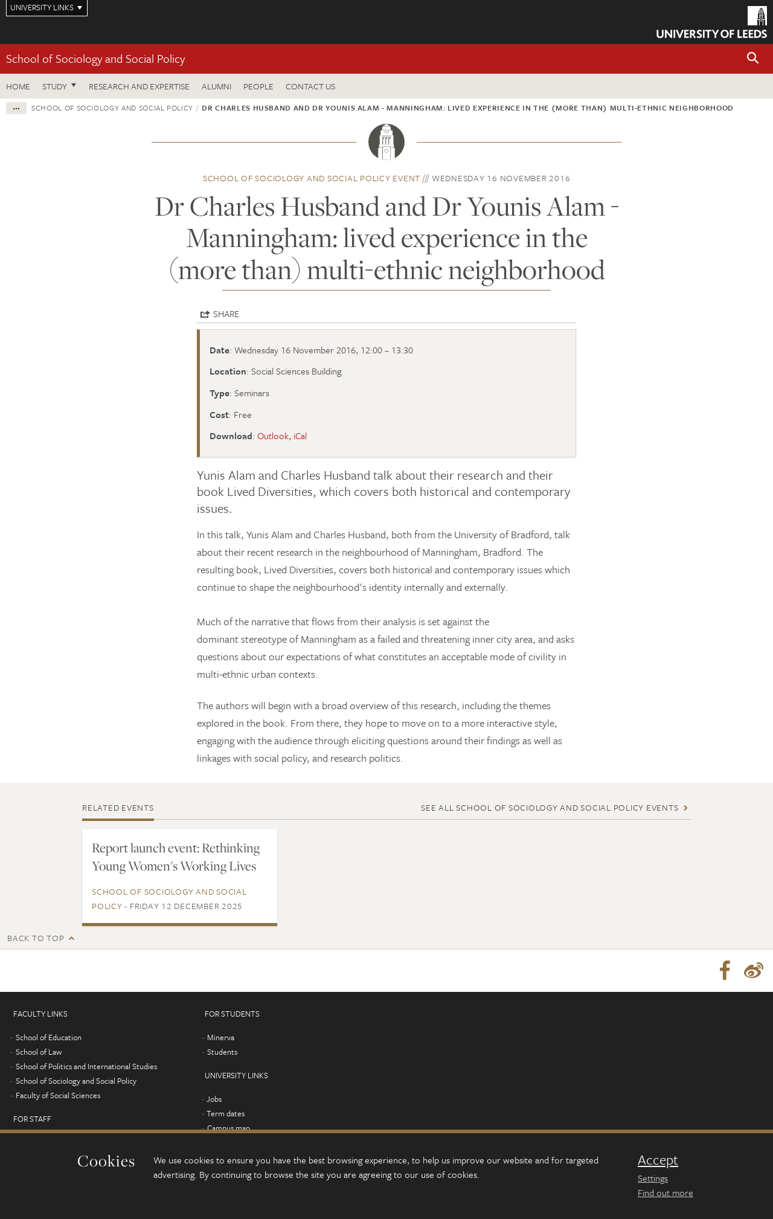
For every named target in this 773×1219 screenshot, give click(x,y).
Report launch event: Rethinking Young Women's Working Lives (176, 856)
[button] (753, 59)
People (258, 86)
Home (18, 86)
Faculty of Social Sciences (58, 1095)
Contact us (310, 86)
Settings (653, 1178)
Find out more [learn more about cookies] (665, 1192)
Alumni (216, 86)
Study (54, 86)
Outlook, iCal (282, 435)
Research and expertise (139, 86)
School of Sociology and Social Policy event (311, 178)
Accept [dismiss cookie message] (658, 1160)
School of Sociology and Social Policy (95, 58)
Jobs (214, 1099)
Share (226, 313)
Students (222, 1052)
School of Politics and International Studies (86, 1066)
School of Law (39, 1052)
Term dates (226, 1113)
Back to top (35, 937)
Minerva (220, 1037)
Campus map (228, 1128)
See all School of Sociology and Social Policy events (549, 807)
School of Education (49, 1037)
